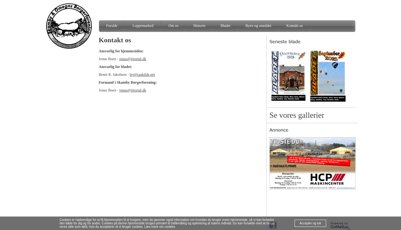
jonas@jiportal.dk (132, 59)
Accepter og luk (310, 223)
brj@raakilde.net (142, 74)
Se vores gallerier (296, 115)
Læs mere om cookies (159, 226)
